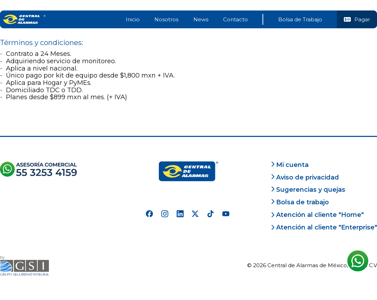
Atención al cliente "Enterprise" (324, 227)
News (200, 19)
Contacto (235, 19)
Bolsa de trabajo (300, 202)
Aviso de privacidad (305, 177)
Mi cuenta (290, 165)
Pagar (357, 19)
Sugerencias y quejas (308, 189)
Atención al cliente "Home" (317, 215)
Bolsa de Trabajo (300, 19)
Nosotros (166, 19)
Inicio (133, 19)
